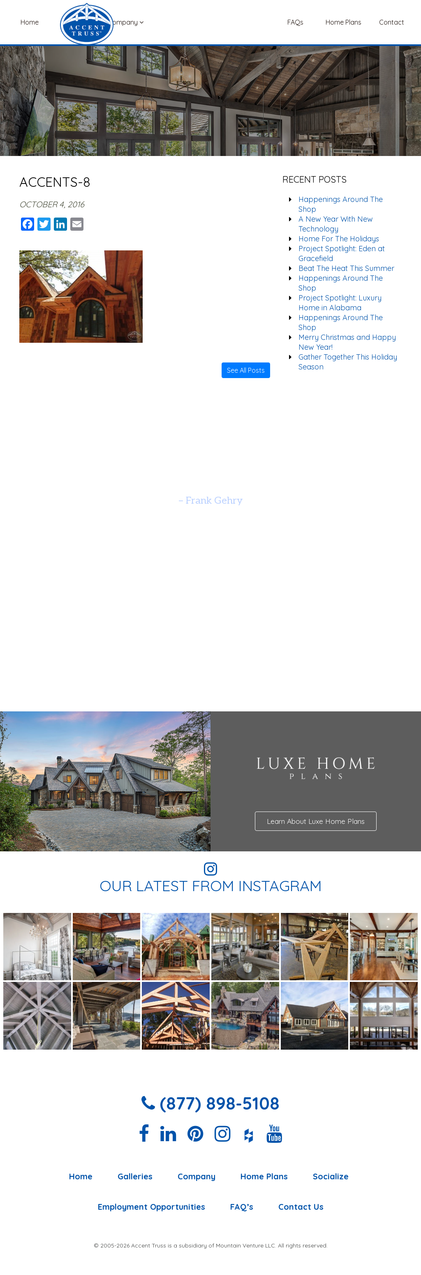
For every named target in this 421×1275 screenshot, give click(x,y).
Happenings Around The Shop (340, 204)
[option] (210, 480)
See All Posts (246, 370)
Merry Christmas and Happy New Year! (347, 342)
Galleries (77, 22)
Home (30, 22)
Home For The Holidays (338, 238)
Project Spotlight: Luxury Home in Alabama (340, 302)
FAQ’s (241, 1207)
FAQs (295, 22)
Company (125, 22)
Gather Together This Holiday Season (347, 361)
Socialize (331, 1176)
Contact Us (301, 1207)
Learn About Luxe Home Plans (316, 821)
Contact (391, 22)
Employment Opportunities (151, 1207)
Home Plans (343, 22)
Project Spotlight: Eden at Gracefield (341, 253)
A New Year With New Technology (335, 224)
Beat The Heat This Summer (346, 268)
